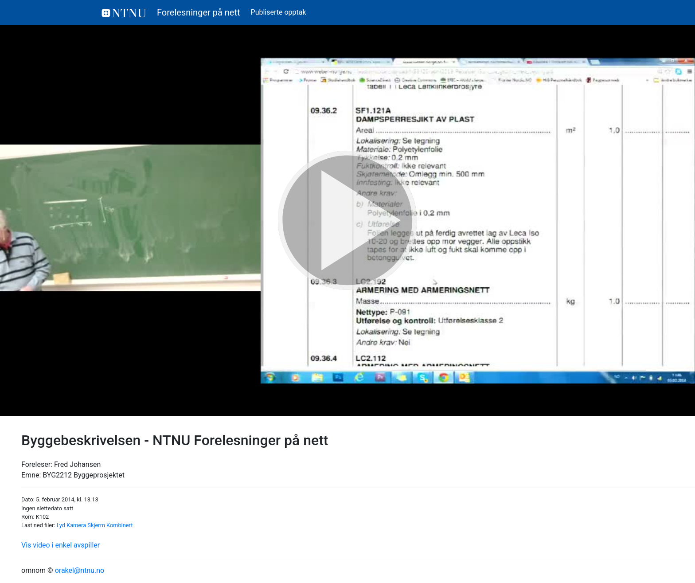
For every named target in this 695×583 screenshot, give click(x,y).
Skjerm (96, 525)
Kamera (76, 525)
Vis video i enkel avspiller (60, 545)
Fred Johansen (77, 464)
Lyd (61, 525)
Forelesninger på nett (171, 12)
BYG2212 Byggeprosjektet (84, 475)
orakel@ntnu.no (80, 570)
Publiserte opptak (278, 12)
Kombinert (119, 525)
